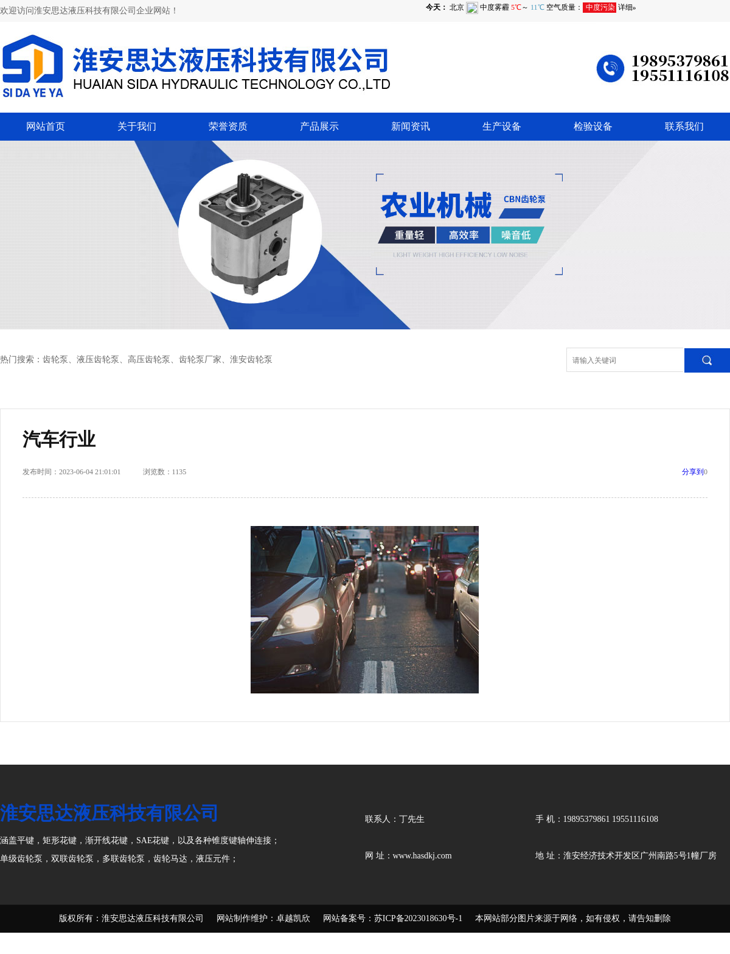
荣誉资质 (228, 126)
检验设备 (593, 126)
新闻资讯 (410, 126)
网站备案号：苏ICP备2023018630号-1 (392, 918)
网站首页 (45, 126)
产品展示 (319, 126)
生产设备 (501, 126)
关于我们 (136, 126)
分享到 (693, 472)
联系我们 (684, 126)
